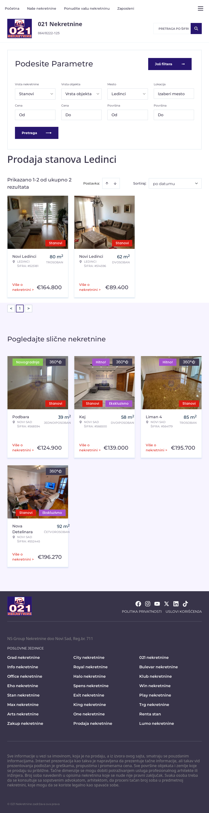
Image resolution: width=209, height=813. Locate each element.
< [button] (11, 308)
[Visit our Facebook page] (138, 603)
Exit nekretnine (88, 694)
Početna (12, 8)
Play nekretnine (155, 694)
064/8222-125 (49, 33)
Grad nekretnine (23, 657)
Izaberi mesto (171, 93)
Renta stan (150, 713)
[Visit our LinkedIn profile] (176, 603)
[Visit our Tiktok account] (185, 603)
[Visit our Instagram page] (148, 603)
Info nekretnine (22, 666)
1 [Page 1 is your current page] (20, 308)
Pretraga (37, 132)
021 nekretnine (154, 657)
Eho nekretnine (22, 685)
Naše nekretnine (41, 8)
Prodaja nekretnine (92, 723)
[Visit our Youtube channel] (157, 603)
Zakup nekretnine (25, 723)
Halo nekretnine (89, 676)
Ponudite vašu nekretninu (87, 8)
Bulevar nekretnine (158, 666)
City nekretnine (88, 657)
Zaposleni (125, 8)
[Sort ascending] (107, 183)
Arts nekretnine (23, 713)
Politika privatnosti (142, 611)
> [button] (28, 308)
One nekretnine (89, 713)
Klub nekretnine (155, 676)
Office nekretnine (24, 676)
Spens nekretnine (91, 685)
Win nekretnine (155, 685)
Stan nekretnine (23, 694)
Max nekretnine (23, 704)
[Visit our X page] (166, 603)
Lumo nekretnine (156, 723)
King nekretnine (89, 704)
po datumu (164, 183)
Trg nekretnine (154, 704)
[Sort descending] (115, 183)
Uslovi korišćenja (184, 611)
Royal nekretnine (90, 666)
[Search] (196, 28)
